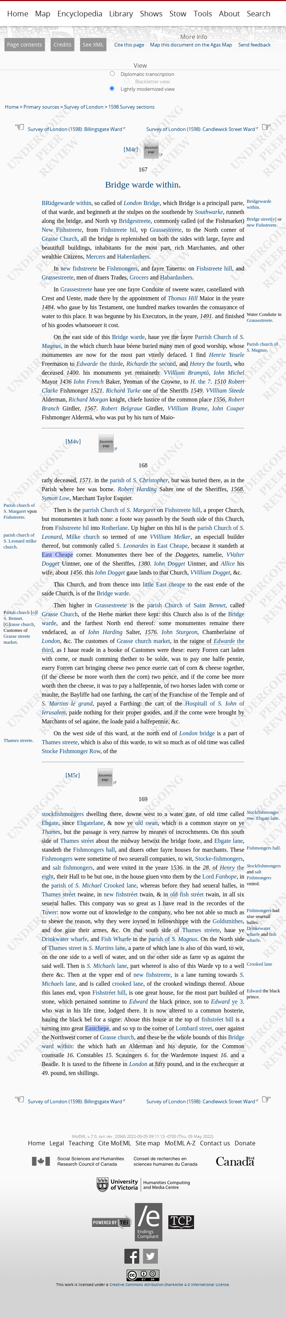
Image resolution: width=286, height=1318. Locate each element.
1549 (197, 390)
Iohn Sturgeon (179, 632)
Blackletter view (152, 81)
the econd (151, 364)
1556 (219, 399)
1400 (73, 373)
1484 (48, 307)
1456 (76, 572)
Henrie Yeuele (226, 355)
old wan (146, 823)
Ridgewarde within (66, 203)
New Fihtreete (62, 230)
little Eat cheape (164, 584)
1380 (144, 563)
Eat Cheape (57, 554)
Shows (151, 14)
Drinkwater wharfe (64, 939)
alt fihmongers (73, 867)
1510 (220, 381)
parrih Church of (118, 510)
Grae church (117, 1037)
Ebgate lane (267, 818)
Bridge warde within (141, 184)
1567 (90, 408)
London (51, 641)
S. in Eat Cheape (152, 546)
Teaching (81, 1143)
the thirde (99, 364)
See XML (93, 44)
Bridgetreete (134, 221)
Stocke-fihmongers (219, 858)
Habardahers (176, 277)
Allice (228, 563)
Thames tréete (201, 930)
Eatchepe (97, 1028)
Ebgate (50, 823)
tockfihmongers (63, 814)
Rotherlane (115, 528)
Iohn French (89, 381)
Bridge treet (261, 219)
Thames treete (60, 742)
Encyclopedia (79, 14)
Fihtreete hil (118, 230)
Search (258, 14)
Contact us (215, 1143)
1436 (66, 381)
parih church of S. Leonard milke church (20, 541)
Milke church (83, 537)
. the (200, 381)
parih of (139, 480)
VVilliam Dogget (210, 572)
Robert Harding (137, 489)
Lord (219, 876)
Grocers (139, 277)
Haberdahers (133, 256)
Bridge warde (128, 337)
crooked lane (127, 983)
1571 (85, 480)
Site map (148, 1143)
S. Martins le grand (67, 703)
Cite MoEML (114, 1143)
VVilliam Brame (187, 408)
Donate (245, 1143)
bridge (197, 733)
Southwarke (209, 212)
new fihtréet (121, 894)
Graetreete (165, 230)
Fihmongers (122, 268)
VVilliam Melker (170, 537)
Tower (49, 912)
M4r (130, 149)
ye (130, 823)
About (229, 14)
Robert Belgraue (121, 408)
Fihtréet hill (108, 992)
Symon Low (55, 498)
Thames (51, 832)
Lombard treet (194, 1028)
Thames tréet (77, 841)
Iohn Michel (228, 373)
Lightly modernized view (148, 89)
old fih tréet (187, 894)
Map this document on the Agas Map (191, 44)
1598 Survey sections (131, 106)
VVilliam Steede (225, 390)
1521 (96, 390)
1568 (237, 489)
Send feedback (254, 44)
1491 (206, 316)
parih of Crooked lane (94, 885)
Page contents (24, 44)
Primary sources (41, 106)
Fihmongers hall (94, 850)
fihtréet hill (217, 1019)
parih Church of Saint (186, 605)
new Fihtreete (261, 225)
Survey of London (84, 106)
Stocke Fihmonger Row (71, 751)
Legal (57, 1143)
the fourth (210, 364)
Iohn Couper (228, 408)
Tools (203, 14)
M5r (72, 775)
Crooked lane (259, 964)
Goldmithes (228, 921)
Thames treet (65, 948)
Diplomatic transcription (147, 74)
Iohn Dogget (169, 563)
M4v (73, 441)
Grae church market (143, 641)
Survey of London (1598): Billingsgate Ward (75, 129)
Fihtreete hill (214, 268)
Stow (178, 14)
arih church (18, 612)
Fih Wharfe (116, 939)
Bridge (142, 203)
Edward (254, 991)
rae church (22, 624)
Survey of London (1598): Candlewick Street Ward (200, 129)
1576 (151, 632)
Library (121, 14)
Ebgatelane (90, 823)
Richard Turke (123, 390)
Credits (63, 44)
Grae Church (59, 239)
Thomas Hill (182, 298)
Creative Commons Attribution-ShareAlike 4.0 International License (169, 1284)
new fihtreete (79, 268)
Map (42, 14)
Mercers (95, 256)
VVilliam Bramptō (186, 373)
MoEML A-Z (180, 1143)
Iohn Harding (105, 632)
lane (107, 948)
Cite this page (129, 44)
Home (17, 14)
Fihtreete (14, 517)
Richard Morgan (88, 399)
